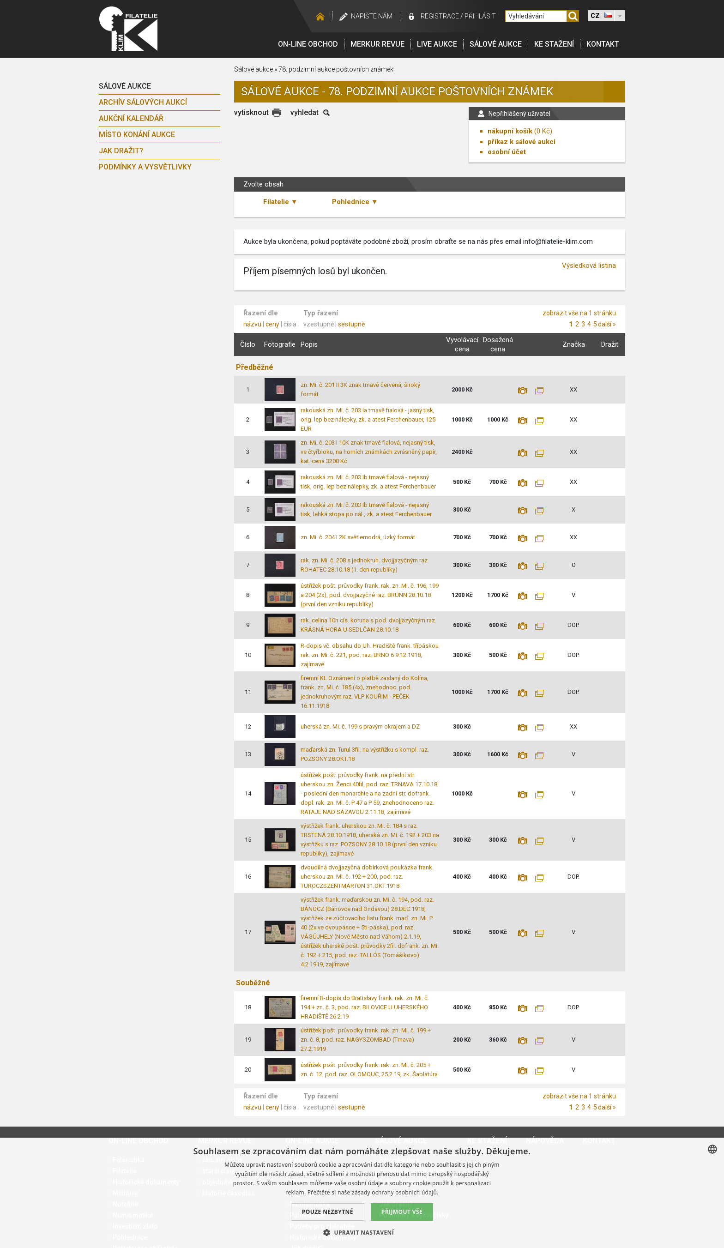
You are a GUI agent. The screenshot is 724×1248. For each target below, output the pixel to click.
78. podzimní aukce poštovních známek (335, 69)
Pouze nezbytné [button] (327, 1212)
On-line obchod (308, 44)
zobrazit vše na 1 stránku (579, 313)
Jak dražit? (121, 150)
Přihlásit (480, 16)
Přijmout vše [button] (401, 1212)
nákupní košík (510, 131)
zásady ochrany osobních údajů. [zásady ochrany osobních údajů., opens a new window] (395, 1192)
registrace (440, 16)
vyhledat (304, 112)
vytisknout (251, 112)
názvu (252, 324)
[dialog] (362, 1193)
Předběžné (254, 367)
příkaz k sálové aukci (521, 142)
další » (607, 324)
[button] (362, 1232)
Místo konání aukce (137, 134)
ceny (272, 324)
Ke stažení (554, 44)
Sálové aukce (496, 44)
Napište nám (371, 16)
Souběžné (253, 982)
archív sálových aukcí (143, 102)
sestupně (351, 324)
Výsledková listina (589, 265)
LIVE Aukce (437, 44)
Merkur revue (377, 44)
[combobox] (712, 1149)
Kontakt (602, 44)
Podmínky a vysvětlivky (145, 167)
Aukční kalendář (131, 118)
